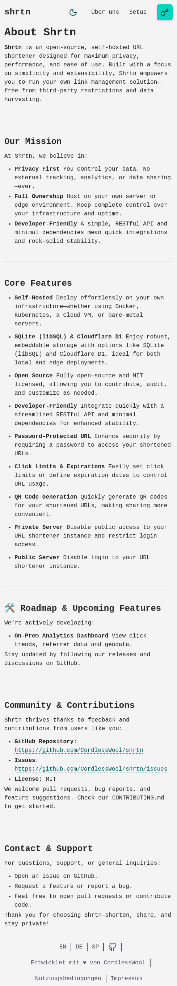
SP (95, 947)
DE (79, 947)
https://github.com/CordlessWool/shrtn (78, 750)
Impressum (126, 979)
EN (62, 947)
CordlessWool (125, 963)
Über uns (105, 12)
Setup (138, 12)
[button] (73, 12)
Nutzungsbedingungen (68, 979)
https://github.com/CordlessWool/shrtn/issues (90, 769)
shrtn (17, 12)
